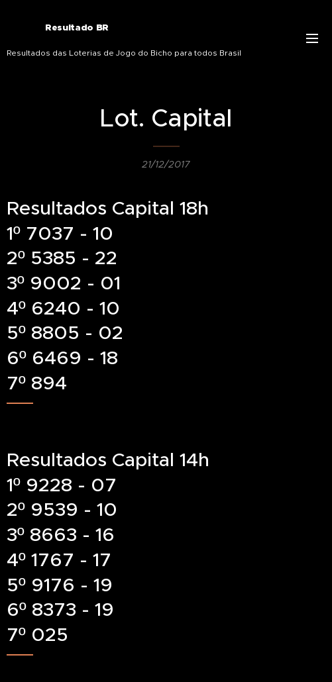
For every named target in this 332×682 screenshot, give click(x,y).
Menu (312, 38)
